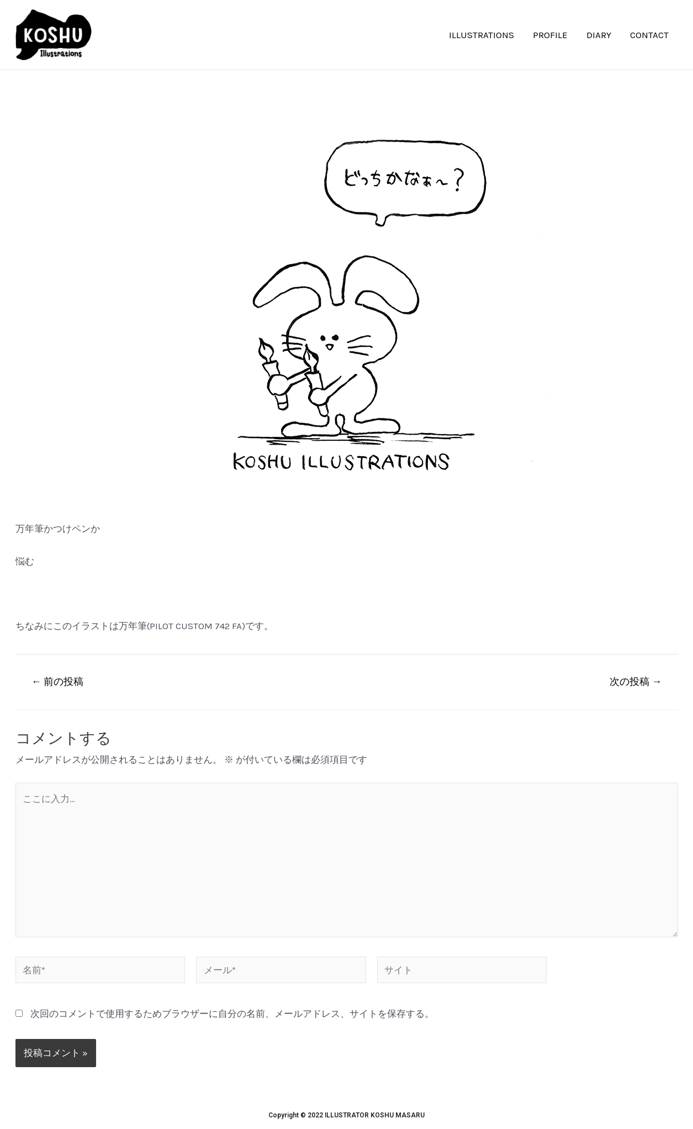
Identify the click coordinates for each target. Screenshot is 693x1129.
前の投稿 (57, 682)
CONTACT (649, 34)
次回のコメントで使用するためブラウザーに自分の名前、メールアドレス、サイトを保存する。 (232, 1013)
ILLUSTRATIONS (481, 34)
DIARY (598, 34)
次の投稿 (636, 682)
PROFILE (550, 34)
